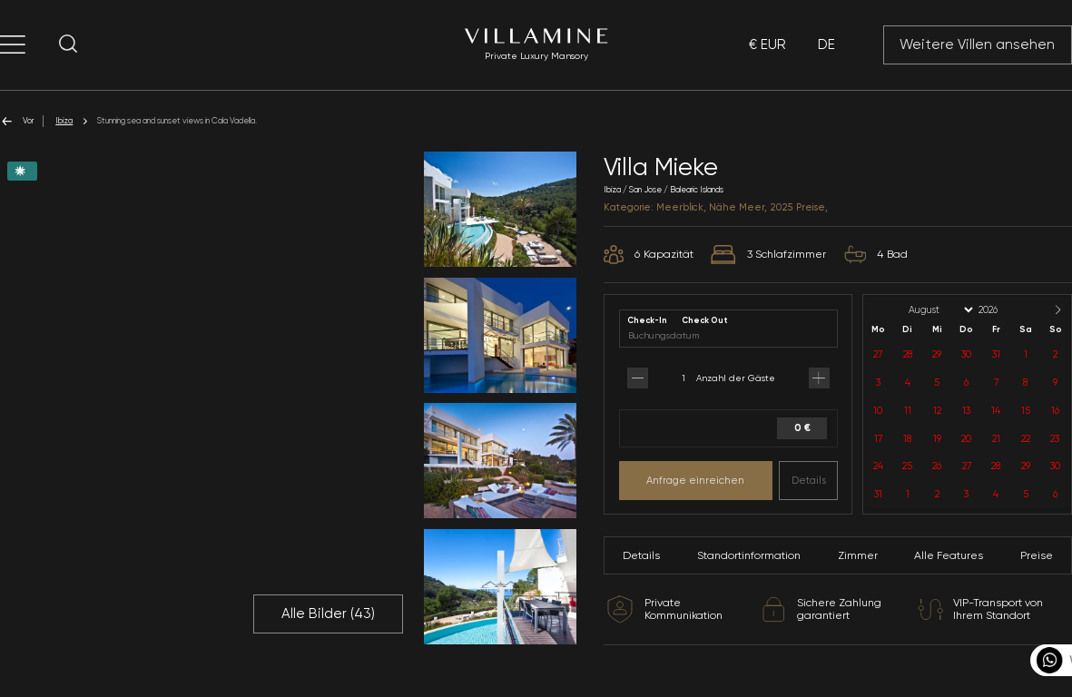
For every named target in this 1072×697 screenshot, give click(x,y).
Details (809, 480)
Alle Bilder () (328, 613)
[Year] (1003, 310)
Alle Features (948, 555)
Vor (17, 121)
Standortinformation (749, 555)
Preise (1036, 555)
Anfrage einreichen (695, 480)
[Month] (939, 310)
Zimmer (858, 555)
